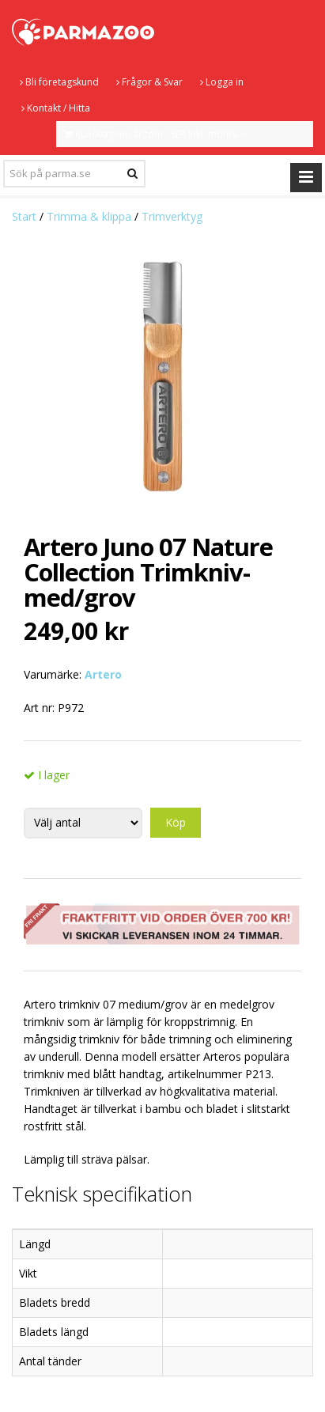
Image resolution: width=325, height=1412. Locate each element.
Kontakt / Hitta (55, 108)
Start (24, 216)
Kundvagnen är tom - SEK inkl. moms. (156, 134)
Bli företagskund (59, 82)
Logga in (222, 82)
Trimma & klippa (89, 216)
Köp (175, 822)
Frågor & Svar (149, 82)
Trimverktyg (172, 216)
